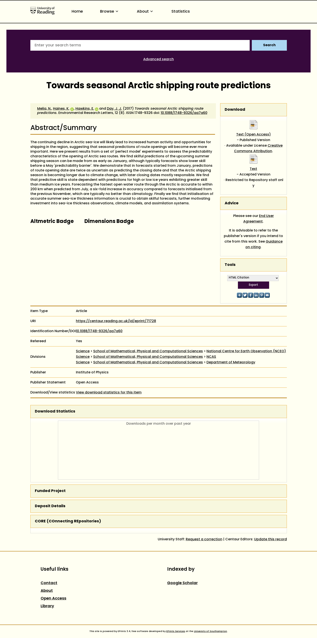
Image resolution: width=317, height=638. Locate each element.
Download (235, 109)
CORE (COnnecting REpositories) (68, 521)
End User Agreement (258, 218)
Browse (110, 12)
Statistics (180, 12)
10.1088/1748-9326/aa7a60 (184, 113)
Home (77, 12)
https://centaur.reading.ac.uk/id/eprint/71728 (116, 321)
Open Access (53, 598)
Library (47, 606)
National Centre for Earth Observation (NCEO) (246, 351)
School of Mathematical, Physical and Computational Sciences (148, 351)
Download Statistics (55, 411)
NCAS (211, 357)
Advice (232, 203)
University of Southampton (210, 631)
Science (83, 351)
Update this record (270, 539)
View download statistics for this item (109, 392)
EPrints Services (175, 631)
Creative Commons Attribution (258, 148)
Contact (49, 583)
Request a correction (204, 539)
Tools (230, 265)
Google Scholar (182, 583)
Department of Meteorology (230, 362)
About (145, 12)
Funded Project (50, 491)
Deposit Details (50, 506)
